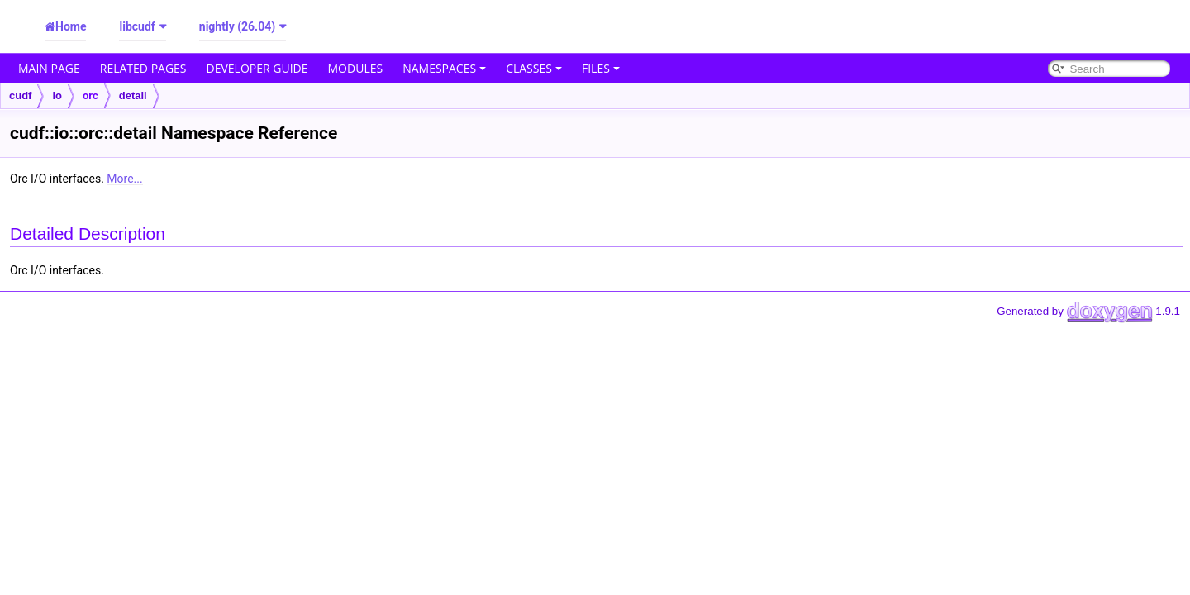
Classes (534, 68)
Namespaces (444, 68)
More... (124, 178)
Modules (355, 68)
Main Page (49, 68)
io (57, 95)
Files (601, 68)
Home (70, 26)
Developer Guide (257, 68)
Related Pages (143, 68)
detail (133, 95)
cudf (20, 95)
